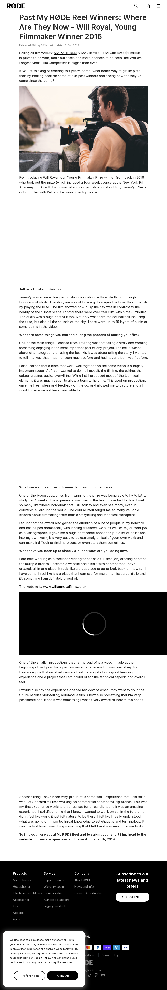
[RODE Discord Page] (103, 975)
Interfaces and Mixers (27, 893)
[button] (147, 6)
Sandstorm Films (45, 802)
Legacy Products (55, 906)
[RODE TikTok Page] (89, 975)
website (25, 839)
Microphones (22, 880)
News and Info (84, 886)
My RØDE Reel (65, 53)
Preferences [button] (30, 975)
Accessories (21, 899)
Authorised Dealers (56, 899)
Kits (15, 906)
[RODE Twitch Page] (96, 975)
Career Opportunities (88, 893)
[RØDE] (16, 5)
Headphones (22, 886)
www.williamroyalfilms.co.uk (64, 587)
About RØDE (82, 880)
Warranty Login (54, 886)
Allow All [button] (63, 975)
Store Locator (53, 893)
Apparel (18, 912)
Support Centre (54, 880)
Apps (16, 919)
